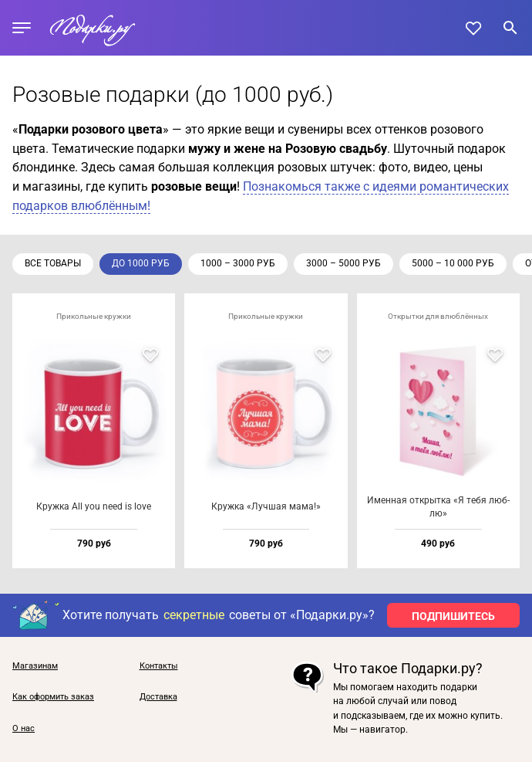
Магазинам (35, 666)
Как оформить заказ (53, 697)
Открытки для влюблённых (438, 316)
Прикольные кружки (93, 316)
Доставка (158, 697)
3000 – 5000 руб (343, 263)
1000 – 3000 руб (237, 263)
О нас (23, 728)
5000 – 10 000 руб (453, 263)
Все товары (53, 263)
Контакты (159, 666)
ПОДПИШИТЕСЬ (453, 616)
